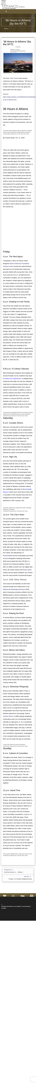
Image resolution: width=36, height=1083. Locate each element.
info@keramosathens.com (8, 906)
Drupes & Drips (11, 351)
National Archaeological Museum (14, 589)
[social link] (6, 11)
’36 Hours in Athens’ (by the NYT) (21, 28)
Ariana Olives (27, 570)
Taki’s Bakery (17, 334)
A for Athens (12, 634)
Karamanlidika (8, 555)
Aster (28, 660)
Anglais (7, 629)
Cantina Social (8, 716)
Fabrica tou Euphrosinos (13, 378)
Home (6, 28)
